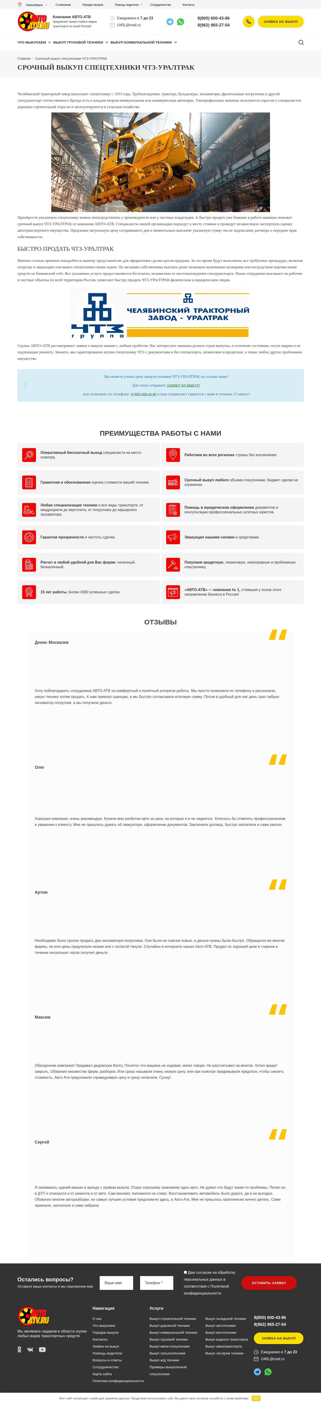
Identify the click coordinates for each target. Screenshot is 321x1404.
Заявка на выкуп (281, 22)
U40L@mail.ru (129, 25)
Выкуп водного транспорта (226, 1339)
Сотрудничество (160, 4)
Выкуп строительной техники (173, 1319)
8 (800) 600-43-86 (143, 394)
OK (256, 1398)
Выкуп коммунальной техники (173, 1332)
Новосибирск (31, 5)
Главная (24, 58)
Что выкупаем (32, 42)
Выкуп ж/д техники (164, 1360)
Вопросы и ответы (107, 1360)
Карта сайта (102, 1374)
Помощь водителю (127, 4)
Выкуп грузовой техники (169, 1339)
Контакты (189, 4)
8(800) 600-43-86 (214, 18)
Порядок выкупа (92, 4)
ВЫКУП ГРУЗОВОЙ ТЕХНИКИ (78, 42)
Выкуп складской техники (225, 1319)
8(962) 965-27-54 (214, 25)
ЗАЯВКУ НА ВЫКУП (183, 385)
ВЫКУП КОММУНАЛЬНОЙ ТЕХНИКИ (141, 42)
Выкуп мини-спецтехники (170, 1346)
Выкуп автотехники (220, 1325)
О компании (63, 4)
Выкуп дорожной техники (170, 1325)
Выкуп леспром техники (224, 1353)
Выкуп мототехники (220, 1332)
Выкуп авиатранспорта (223, 1346)
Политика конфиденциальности (118, 1381)
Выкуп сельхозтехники (167, 1353)
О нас (97, 1319)
